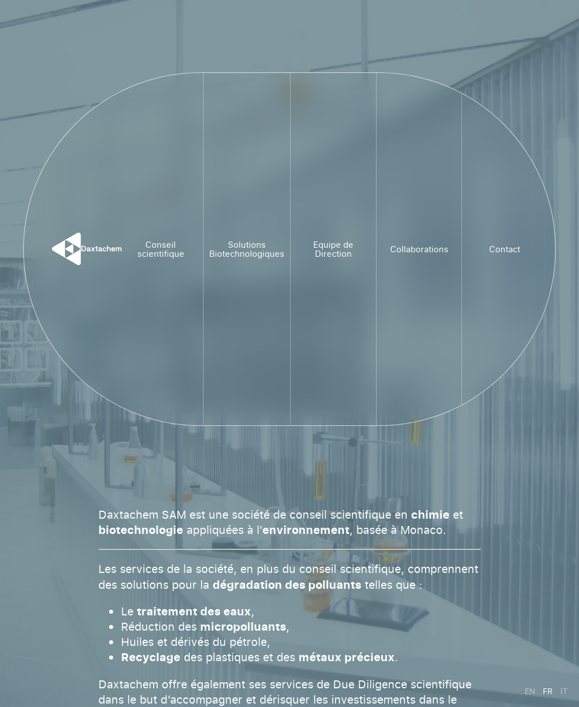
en (530, 691)
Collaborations (419, 249)
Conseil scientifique (160, 249)
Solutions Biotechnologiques (246, 249)
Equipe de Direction (333, 249)
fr (547, 691)
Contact (504, 249)
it (564, 691)
